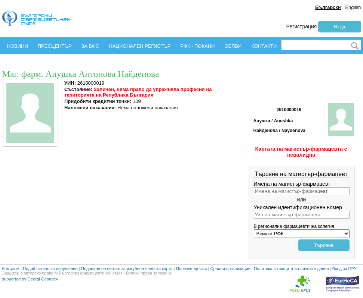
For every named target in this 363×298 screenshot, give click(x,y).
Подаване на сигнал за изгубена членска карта (127, 268)
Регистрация (301, 26)
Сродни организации (230, 268)
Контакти (11, 268)
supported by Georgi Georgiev (30, 279)
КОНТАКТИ (264, 46)
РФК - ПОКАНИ (197, 46)
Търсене (324, 245)
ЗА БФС (90, 46)
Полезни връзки (191, 268)
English (353, 7)
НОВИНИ (17, 46)
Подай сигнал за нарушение (50, 268)
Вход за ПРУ (344, 268)
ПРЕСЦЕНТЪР (55, 46)
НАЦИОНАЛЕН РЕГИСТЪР (139, 46)
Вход (339, 26)
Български (328, 7)
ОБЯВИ (233, 46)
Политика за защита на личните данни (291, 268)
